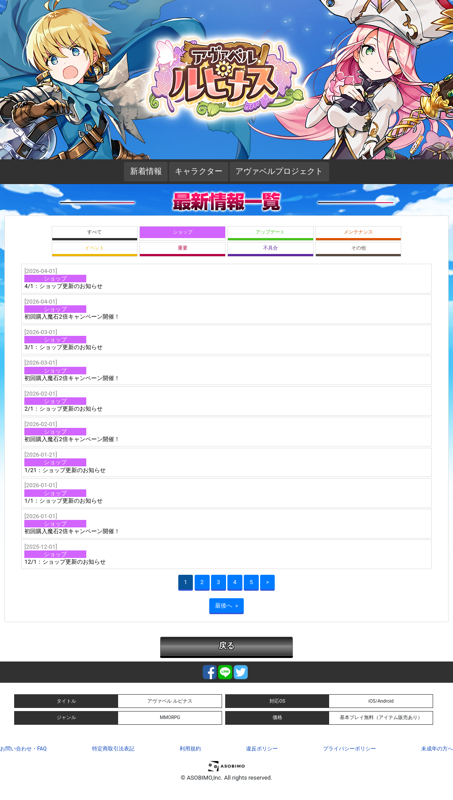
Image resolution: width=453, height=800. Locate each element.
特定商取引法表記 (113, 749)
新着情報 (146, 171)
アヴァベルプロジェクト (279, 171)
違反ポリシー (262, 749)
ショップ (182, 232)
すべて (94, 232)
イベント (94, 248)
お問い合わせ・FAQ (23, 749)
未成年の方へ (437, 749)
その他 (358, 248)
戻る (226, 645)
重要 (183, 248)
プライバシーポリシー (349, 749)
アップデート (270, 232)
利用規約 (190, 749)
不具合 (270, 248)
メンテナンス (358, 232)
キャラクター (199, 171)
